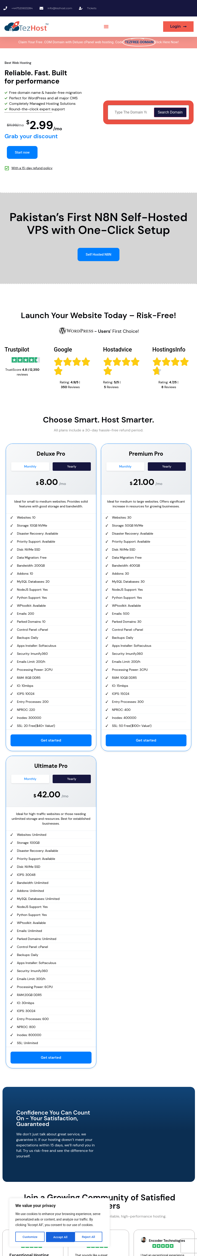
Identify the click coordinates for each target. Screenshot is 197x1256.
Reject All (60, 1237)
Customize (30, 1237)
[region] (59, 1223)
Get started (51, 740)
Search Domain (170, 112)
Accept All (89, 1237)
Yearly (71, 467)
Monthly (30, 467)
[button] (106, 26)
